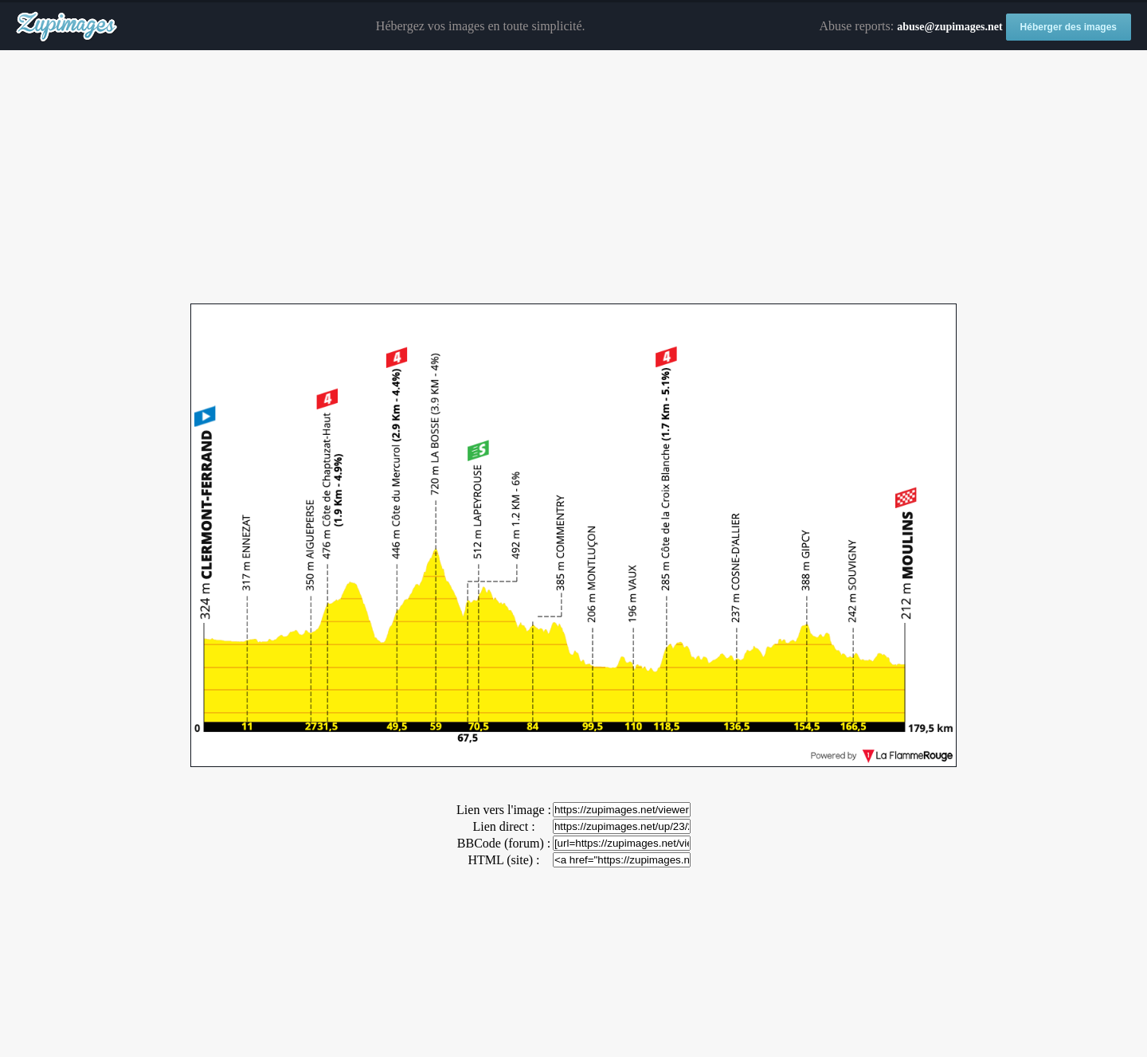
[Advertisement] (573, 177)
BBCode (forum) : (503, 843)
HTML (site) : (503, 860)
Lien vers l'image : (503, 809)
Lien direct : (503, 826)
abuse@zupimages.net (949, 27)
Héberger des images (1068, 27)
